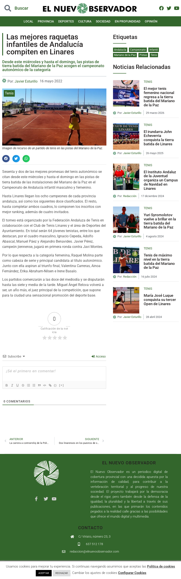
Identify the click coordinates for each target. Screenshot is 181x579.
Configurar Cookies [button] (132, 573)
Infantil (153, 49)
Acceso (99, 356)
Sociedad (103, 21)
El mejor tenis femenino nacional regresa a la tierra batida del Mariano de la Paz (159, 96)
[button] (6, 158)
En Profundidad (127, 21)
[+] (68, 385)
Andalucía (120, 49)
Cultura (84, 21)
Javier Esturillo (26, 81)
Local (28, 21)
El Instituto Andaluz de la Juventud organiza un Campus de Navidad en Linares (161, 180)
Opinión (151, 21)
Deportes (66, 21)
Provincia (46, 21)
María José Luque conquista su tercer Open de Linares (160, 299)
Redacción (129, 196)
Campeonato (138, 49)
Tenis (9, 93)
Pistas (143, 55)
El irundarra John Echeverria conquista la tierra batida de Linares (159, 137)
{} (62, 385)
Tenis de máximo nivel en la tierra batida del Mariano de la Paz (159, 261)
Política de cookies (161, 566)
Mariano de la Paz (125, 55)
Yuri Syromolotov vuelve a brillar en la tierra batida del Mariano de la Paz (160, 221)
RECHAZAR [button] (61, 573)
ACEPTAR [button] (43, 573)
